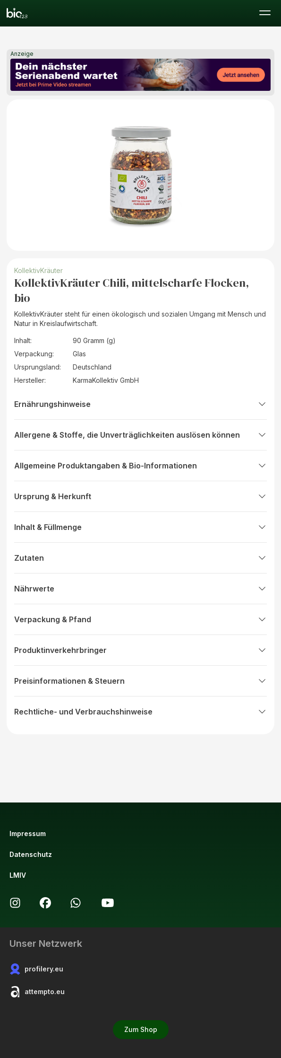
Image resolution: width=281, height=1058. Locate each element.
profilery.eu (36, 969)
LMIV (17, 875)
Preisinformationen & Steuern (140, 681)
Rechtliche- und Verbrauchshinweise (140, 711)
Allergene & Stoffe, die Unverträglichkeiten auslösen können (140, 435)
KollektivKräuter (38, 270)
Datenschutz (30, 854)
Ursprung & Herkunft (140, 496)
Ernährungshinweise (140, 404)
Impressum (27, 833)
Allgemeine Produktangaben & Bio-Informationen (140, 465)
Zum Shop (140, 1029)
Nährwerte (140, 588)
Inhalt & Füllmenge (140, 527)
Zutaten (140, 558)
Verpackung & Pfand (140, 619)
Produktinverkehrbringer (140, 650)
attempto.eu (37, 991)
